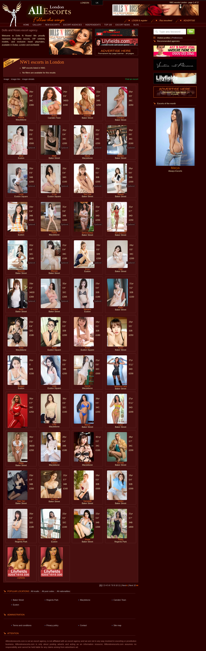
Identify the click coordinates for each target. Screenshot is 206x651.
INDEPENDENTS (93, 25)
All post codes (48, 591)
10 (117, 585)
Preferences (177, 38)
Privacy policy (52, 625)
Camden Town (120, 600)
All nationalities (63, 591)
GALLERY (37, 25)
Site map (117, 625)
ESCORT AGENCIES (72, 25)
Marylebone (85, 600)
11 (119, 585)
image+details (28, 79)
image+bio (15, 79)
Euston (16, 605)
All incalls (35, 591)
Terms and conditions (22, 625)
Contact (83, 625)
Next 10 (133, 585)
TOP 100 (108, 25)
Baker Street (18, 600)
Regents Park (52, 600)
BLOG (136, 25)
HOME (26, 25)
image (6, 79)
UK (97, 3)
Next (124, 585)
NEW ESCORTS (52, 25)
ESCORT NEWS (122, 25)
